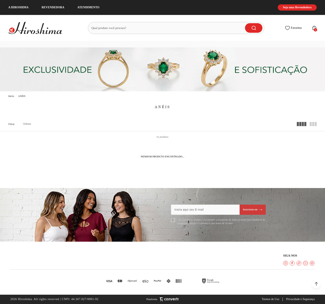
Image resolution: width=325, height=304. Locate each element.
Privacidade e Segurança (300, 299)
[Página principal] (37, 28)
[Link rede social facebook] (292, 263)
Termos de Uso (270, 299)
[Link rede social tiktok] (298, 263)
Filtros (11, 124)
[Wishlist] (293, 27)
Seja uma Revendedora (297, 7)
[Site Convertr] (162, 299)
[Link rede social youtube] (305, 263)
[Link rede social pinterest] (312, 263)
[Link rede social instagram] (285, 263)
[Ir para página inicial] (11, 96)
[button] (316, 283)
